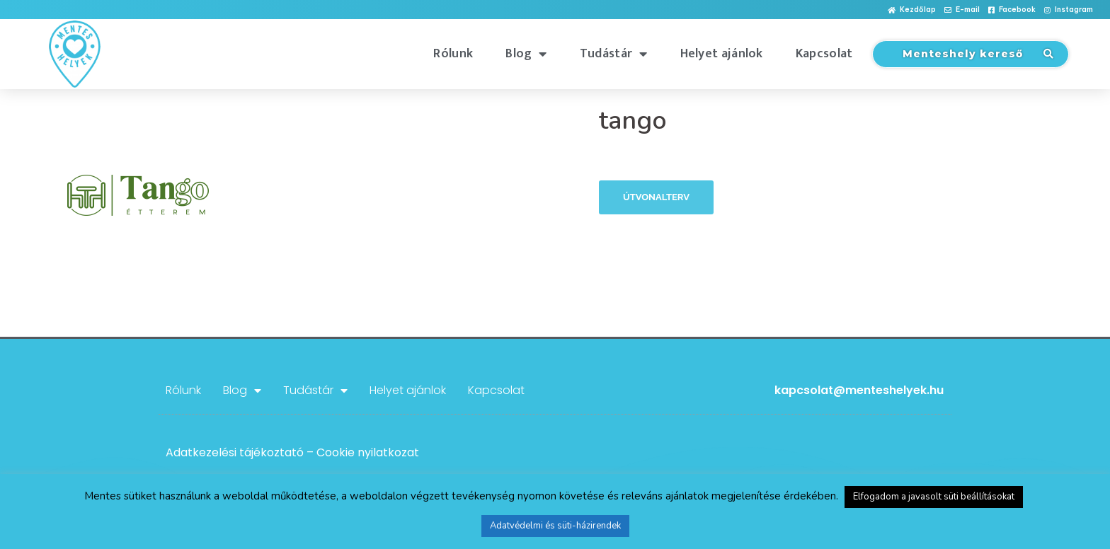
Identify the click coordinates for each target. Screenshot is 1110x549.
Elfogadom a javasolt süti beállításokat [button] (933, 496)
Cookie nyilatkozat (367, 452)
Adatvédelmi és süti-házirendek (555, 525)
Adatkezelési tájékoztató (235, 452)
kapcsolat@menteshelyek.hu (859, 390)
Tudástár (614, 53)
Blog (526, 53)
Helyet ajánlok (721, 53)
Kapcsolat (824, 53)
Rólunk (453, 53)
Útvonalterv (656, 197)
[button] (911, 10)
